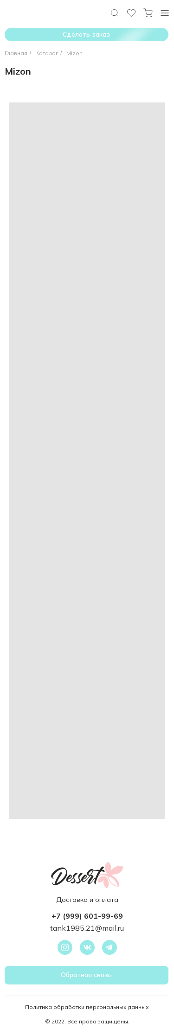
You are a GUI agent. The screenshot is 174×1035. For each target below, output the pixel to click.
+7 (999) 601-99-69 (87, 916)
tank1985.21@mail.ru (87, 928)
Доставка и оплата (87, 899)
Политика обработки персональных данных (87, 1006)
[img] (164, 13)
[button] (86, 975)
